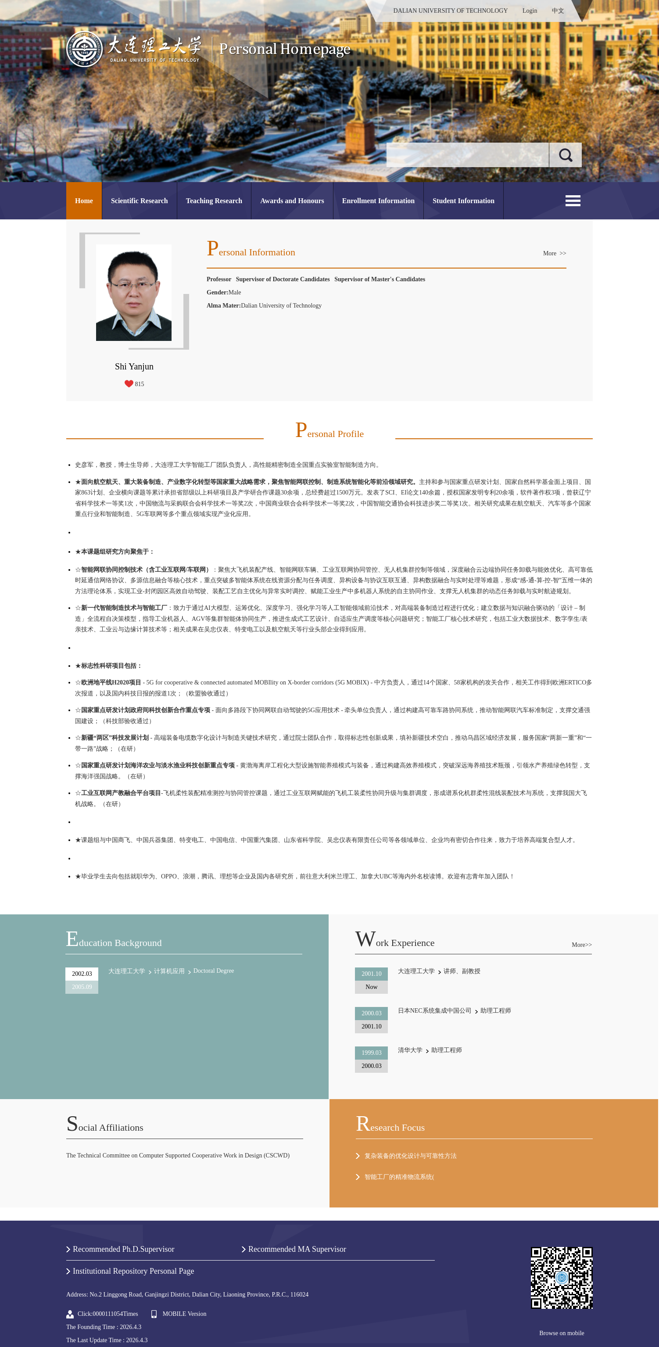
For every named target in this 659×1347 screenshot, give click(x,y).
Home (84, 200)
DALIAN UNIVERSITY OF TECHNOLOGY (451, 10)
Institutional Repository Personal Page (133, 1271)
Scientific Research (139, 200)
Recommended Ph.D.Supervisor (123, 1249)
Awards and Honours (292, 200)
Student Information (463, 200)
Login (530, 10)
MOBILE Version (185, 1314)
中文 (558, 10)
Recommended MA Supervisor (297, 1249)
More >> (554, 253)
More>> (582, 945)
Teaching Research (214, 200)
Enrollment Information (378, 200)
